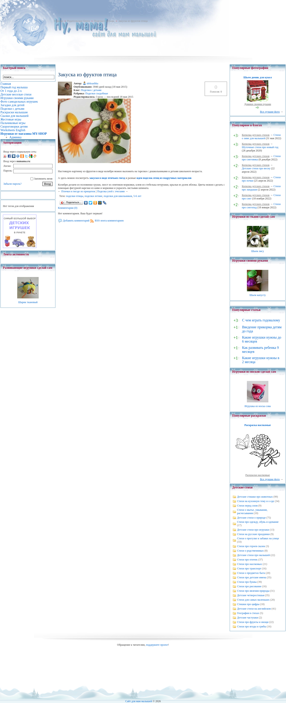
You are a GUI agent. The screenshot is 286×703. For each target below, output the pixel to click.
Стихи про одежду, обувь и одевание (258, 521)
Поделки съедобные (96, 93)
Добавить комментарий (76, 220)
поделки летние (93, 196)
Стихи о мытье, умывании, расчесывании (252, 511)
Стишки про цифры (248, 604)
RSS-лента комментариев (109, 220)
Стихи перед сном (247, 505)
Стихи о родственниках (250, 550)
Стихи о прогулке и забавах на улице (258, 538)
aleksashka (92, 83)
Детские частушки (247, 617)
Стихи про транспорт (249, 568)
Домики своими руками (257, 104)
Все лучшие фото (270, 111)
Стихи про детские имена (251, 577)
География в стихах (248, 613)
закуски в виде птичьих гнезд (107, 178)
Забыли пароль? (12, 183)
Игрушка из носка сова (258, 406)
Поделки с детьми (104, 21)
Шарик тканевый (28, 302)
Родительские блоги (78, 21)
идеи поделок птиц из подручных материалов (164, 178)
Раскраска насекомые (257, 425)
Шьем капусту (257, 295)
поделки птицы (74, 196)
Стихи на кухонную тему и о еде (255, 501)
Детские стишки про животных (255, 496)
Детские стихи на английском (254, 608)
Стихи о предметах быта (251, 573)
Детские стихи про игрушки (253, 529)
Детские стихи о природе (251, 517)
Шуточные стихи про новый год (260, 147)
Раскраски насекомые (257, 475)
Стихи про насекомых (249, 564)
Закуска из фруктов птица (132, 21)
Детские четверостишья (250, 595)
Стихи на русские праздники (253, 534)
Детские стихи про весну (256, 168)
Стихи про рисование (249, 586)
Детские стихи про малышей (253, 555)
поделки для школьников (118, 196)
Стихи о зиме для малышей (261, 136)
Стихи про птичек (247, 559)
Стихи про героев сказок (251, 546)
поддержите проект (157, 644)
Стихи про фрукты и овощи (253, 622)
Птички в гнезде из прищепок (78, 191)
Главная (58, 21)
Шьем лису (257, 251)
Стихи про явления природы (253, 590)
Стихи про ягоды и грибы (251, 626)
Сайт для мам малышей (138, 701)
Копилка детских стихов (255, 134)
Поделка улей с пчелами (111, 191)
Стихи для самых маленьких (253, 599)
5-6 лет (137, 196)
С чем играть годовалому (261, 320)
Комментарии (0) (67, 207)
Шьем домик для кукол (257, 77)
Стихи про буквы (247, 581)
